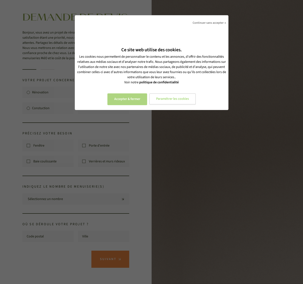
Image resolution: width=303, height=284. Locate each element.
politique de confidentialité (159, 82)
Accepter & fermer (127, 99)
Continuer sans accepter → (209, 23)
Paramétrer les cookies (172, 98)
